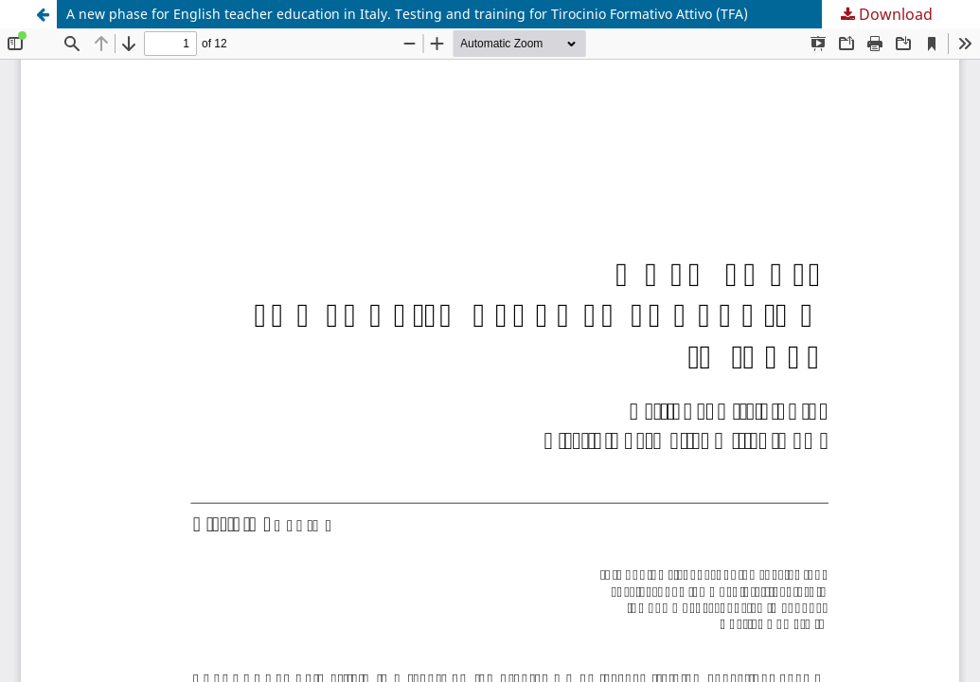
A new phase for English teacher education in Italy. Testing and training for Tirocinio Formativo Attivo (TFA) (407, 14)
